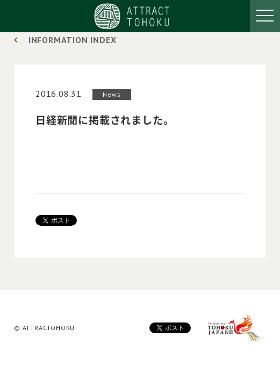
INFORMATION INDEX (72, 39)
